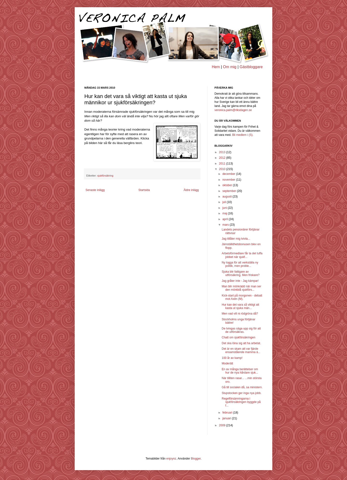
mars (226, 224)
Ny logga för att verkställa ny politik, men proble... (240, 264)
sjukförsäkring (105, 175)
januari (227, 418)
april (225, 219)
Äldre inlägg (191, 190)
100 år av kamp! (232, 358)
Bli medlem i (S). (242, 135)
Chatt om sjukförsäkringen (238, 337)
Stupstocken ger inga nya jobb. (241, 393)
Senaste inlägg (95, 190)
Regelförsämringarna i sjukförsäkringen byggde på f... (241, 402)
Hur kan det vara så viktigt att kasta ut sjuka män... (240, 306)
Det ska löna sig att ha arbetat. (241, 343)
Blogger (196, 458)
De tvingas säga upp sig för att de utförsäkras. (241, 330)
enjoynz (171, 458)
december (229, 174)
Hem (216, 67)
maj (225, 213)
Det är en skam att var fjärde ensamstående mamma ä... (241, 350)
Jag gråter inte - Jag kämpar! (240, 281)
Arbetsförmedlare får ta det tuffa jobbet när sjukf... (242, 255)
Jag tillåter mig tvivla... (236, 238)
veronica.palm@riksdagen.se (233, 110)
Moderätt (227, 363)
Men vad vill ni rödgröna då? (240, 313)
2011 (222, 163)
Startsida (144, 190)
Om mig (229, 67)
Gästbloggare (251, 67)
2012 (222, 157)
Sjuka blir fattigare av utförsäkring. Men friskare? (241, 273)
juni (225, 208)
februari (227, 412)
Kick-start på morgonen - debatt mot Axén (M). (242, 297)
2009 (222, 425)
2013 (222, 152)
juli (224, 202)
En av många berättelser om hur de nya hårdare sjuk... (240, 371)
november (229, 179)
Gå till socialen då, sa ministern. (242, 387)
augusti (227, 196)
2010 (222, 169)
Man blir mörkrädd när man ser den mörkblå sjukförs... (241, 288)
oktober (227, 185)
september (229, 191)
